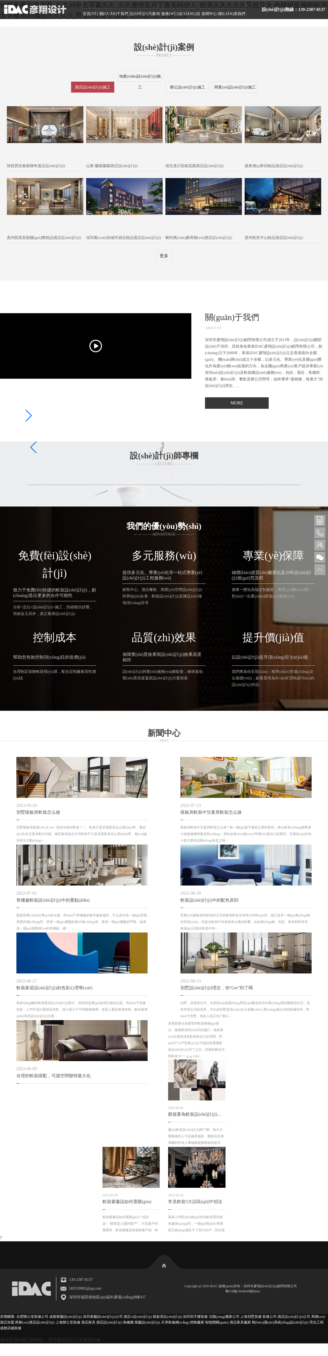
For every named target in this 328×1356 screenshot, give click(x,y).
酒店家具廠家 (240, 1322)
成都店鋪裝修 (10, 1328)
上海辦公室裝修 (67, 1322)
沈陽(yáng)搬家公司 (224, 1316)
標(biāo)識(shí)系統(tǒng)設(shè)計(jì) (280, 1322)
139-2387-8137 (81, 1280)
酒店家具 (88, 1322)
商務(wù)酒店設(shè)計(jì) (34, 1322)
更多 (164, 255)
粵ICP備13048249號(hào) (248, 1291)
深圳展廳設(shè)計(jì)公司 (103, 1316)
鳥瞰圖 (128, 1322)
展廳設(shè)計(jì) (147, 1322)
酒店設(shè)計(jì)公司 (293, 1316)
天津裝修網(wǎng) (175, 1322)
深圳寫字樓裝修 (195, 1316)
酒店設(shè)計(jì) (109, 1322)
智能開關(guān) (217, 1322)
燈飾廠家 (197, 1322)
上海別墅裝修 (251, 1316)
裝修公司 (269, 1316)
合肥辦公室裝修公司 (32, 1316)
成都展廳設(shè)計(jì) (65, 1316)
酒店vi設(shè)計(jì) (138, 1316)
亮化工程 (316, 1322)
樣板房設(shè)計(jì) (167, 1316)
